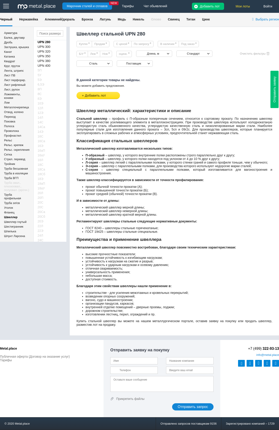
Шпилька (10, 231)
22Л (40, 226)
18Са (41, 169)
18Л (40, 160)
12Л (40, 108)
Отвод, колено (14, 112)
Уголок (8, 207)
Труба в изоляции (16, 173)
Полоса (9, 126)
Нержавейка (28, 19)
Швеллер (11, 217)
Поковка (9, 121)
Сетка (8, 154)
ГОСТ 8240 (93, 228)
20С (40, 202)
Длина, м (153, 53)
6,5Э (41, 84)
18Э (40, 179)
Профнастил (12, 135)
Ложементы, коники (12, 96)
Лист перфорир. (15, 80)
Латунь (105, 19)
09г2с (186, 129)
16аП (41, 150)
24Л (40, 235)
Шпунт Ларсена (14, 236)
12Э (40, 113)
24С (40, 240)
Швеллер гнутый (15, 222)
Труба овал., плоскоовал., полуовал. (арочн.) (16, 186)
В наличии (168, 44)
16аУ (41, 155)
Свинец (174, 19)
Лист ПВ (9, 75)
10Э (40, 103)
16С (40, 136)
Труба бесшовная (16, 168)
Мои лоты (243, 6)
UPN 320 (44, 51)
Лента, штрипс (14, 70)
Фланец (9, 212)
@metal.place (267, 355)
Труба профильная (12, 196)
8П (40, 89)
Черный (6, 19)
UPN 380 (44, 61)
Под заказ (188, 44)
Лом (7, 102)
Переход (10, 116)
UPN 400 (44, 65)
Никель (138, 19)
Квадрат (9, 61)
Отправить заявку (274, 89)
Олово (156, 19)
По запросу (142, 44)
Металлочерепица (16, 107)
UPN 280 (44, 42)
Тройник (9, 164)
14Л (40, 117)
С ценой (122, 44)
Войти (267, 6)
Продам (100, 44)
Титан (190, 19)
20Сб (41, 216)
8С (40, 94)
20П (40, 197)
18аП (41, 183)
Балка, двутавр (14, 37)
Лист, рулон (12, 89)
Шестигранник (13, 226)
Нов (106, 53)
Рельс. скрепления (16, 149)
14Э (40, 131)
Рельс (8, 140)
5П (40, 70)
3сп (166, 129)
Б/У (82, 53)
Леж (94, 53)
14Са (41, 127)
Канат (8, 51)
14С (40, 122)
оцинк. (124, 53)
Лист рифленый (14, 84)
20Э (40, 221)
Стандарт (193, 53)
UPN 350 (44, 56)
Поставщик (133, 63)
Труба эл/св (12, 203)
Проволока (11, 131)
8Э (40, 98)
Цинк (206, 19)
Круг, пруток (12, 66)
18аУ (41, 188)
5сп (174, 129)
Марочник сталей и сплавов (87, 6)
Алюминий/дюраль (60, 19)
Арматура (10, 33)
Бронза (87, 19)
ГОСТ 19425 (94, 231)
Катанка (9, 56)
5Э (40, 80)
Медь (122, 19)
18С (40, 164)
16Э (40, 146)
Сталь (93, 63)
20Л (40, 193)
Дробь (8, 42)
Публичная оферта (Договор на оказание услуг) (35, 356)
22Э (40, 231)
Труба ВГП (11, 178)
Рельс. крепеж (13, 145)
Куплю (84, 44)
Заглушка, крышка (16, 47)
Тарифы (6, 360)
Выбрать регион (267, 19)
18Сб (41, 174)
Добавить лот (210, 6)
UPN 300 (44, 47)
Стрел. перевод (14, 159)
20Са (41, 212)
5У (39, 75)
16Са (41, 141)
